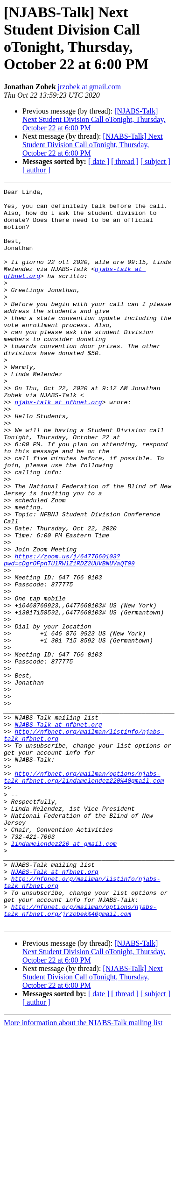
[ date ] (98, 161)
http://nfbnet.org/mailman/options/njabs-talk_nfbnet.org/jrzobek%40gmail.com (80, 1055)
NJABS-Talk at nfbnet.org (58, 832)
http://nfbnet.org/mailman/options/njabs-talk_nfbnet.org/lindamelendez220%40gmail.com (84, 895)
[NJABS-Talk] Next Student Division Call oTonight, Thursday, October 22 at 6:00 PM (93, 119)
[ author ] (36, 170)
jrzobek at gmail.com (89, 87)
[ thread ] (125, 161)
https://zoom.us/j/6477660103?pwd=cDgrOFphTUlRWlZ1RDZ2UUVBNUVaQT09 (69, 634)
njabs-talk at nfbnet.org (58, 445)
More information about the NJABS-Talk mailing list (83, 1170)
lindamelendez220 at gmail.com (64, 975)
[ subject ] (155, 161)
